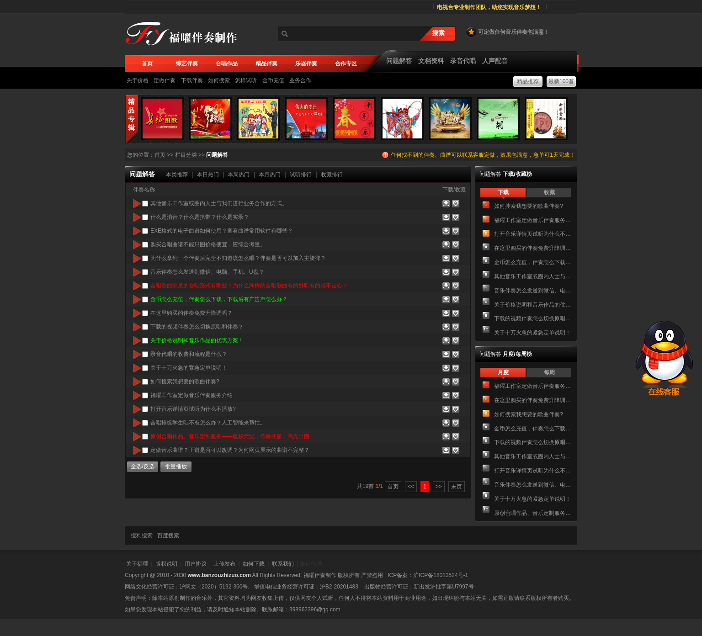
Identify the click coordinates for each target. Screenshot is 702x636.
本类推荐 (177, 174)
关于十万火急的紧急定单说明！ (532, 332)
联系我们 (283, 564)
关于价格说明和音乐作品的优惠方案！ (533, 305)
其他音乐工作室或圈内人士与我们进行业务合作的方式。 (533, 276)
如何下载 (254, 564)
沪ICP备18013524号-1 (440, 575)
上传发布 (224, 564)
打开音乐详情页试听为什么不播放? (533, 234)
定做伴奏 (165, 80)
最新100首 (561, 81)
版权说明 (166, 564)
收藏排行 (332, 174)
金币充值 (273, 80)
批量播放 (176, 466)
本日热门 (208, 174)
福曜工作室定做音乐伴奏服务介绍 (533, 220)
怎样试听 (246, 80)
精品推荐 (528, 81)
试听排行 (301, 174)
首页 (159, 155)
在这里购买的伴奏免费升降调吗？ (533, 248)
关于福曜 (137, 564)
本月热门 (270, 174)
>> (439, 486)
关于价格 (138, 80)
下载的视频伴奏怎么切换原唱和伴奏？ (533, 318)
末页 (456, 486)
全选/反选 (142, 466)
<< (411, 486)
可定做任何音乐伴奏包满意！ (507, 32)
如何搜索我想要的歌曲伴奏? (528, 206)
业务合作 (300, 80)
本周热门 (239, 174)
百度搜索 (168, 535)
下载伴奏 (192, 80)
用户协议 (196, 564)
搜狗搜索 (142, 535)
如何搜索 (219, 80)
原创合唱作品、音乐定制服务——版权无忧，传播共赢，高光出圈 (533, 513)
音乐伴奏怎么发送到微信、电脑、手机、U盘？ (533, 290)
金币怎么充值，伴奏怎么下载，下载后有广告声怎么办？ (533, 262)
